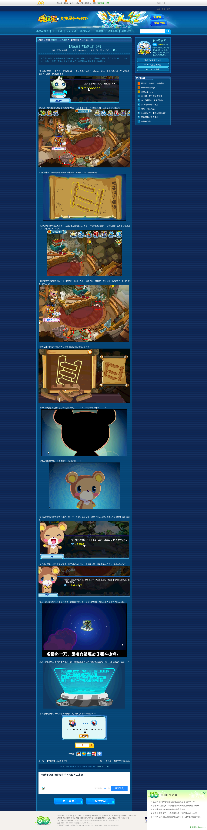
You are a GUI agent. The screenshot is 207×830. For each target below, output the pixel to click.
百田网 (51, 3)
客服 (163, 9)
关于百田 (60, 815)
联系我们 (69, 815)
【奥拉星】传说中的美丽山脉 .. (117, 761)
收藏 (168, 9)
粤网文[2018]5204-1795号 (97, 818)
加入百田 (77, 815)
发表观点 (119, 788)
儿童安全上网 (96, 815)
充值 (158, 9)
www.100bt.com (103, 766)
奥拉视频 (85, 31)
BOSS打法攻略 (152, 69)
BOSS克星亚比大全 (152, 65)
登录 (158, 3)
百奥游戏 (40, 3)
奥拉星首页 (42, 31)
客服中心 (123, 815)
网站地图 (132, 815)
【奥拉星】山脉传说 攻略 (57, 761)
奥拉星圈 (126, 31)
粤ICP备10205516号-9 (65, 820)
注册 (163, 3)
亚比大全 (57, 31)
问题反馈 (115, 815)
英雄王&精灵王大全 (153, 60)
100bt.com (81, 50)
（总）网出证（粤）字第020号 (118, 818)
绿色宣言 (106, 815)
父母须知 (86, 815)
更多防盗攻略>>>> (198, 827)
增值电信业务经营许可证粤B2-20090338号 (72, 818)
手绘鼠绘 (99, 31)
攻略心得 (113, 31)
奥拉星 (54, 40)
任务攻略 (63, 40)
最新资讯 (71, 31)
